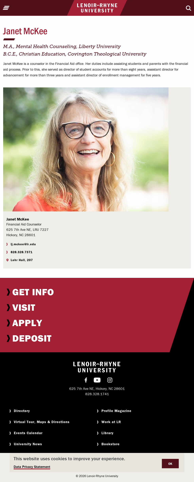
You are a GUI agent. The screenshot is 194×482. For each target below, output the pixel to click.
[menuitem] (97, 292)
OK (170, 464)
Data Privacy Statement (32, 466)
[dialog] (97, 462)
